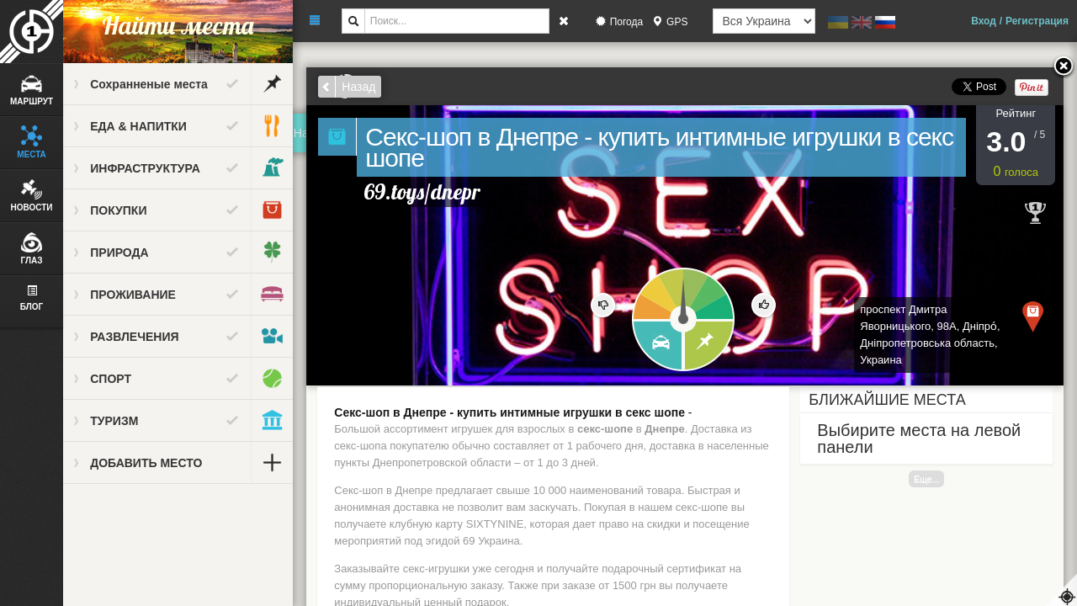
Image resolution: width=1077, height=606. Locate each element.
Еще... (927, 479)
